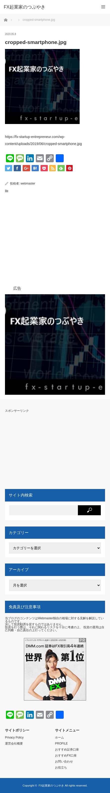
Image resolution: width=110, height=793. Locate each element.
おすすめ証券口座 (67, 749)
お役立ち (61, 767)
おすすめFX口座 (66, 755)
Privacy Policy (14, 737)
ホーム (59, 737)
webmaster (28, 183)
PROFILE (61, 743)
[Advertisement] (59, 255)
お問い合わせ (64, 761)
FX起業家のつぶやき (51, 785)
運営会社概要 (14, 743)
